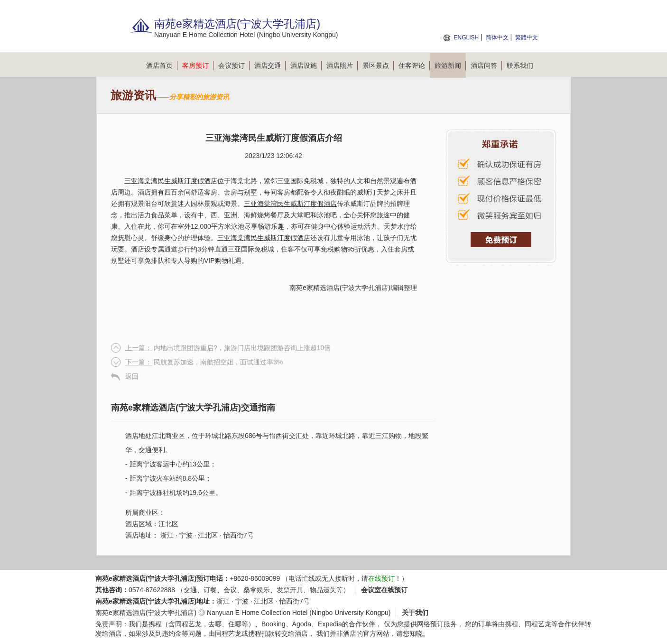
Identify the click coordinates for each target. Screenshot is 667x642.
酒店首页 (161, 65)
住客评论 (414, 65)
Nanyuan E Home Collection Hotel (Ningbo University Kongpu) (299, 612)
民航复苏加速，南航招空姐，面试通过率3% (204, 362)
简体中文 (497, 37)
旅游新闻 (450, 65)
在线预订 (381, 578)
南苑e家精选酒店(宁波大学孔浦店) (339, 287)
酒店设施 (306, 65)
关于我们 (415, 612)
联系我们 (520, 65)
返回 (132, 376)
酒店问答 (486, 65)
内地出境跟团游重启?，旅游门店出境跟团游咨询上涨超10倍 (228, 348)
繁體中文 (526, 37)
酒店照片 (342, 65)
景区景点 (378, 65)
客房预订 (197, 65)
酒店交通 (270, 65)
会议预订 (234, 65)
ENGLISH (466, 37)
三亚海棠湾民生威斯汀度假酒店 (170, 181)
